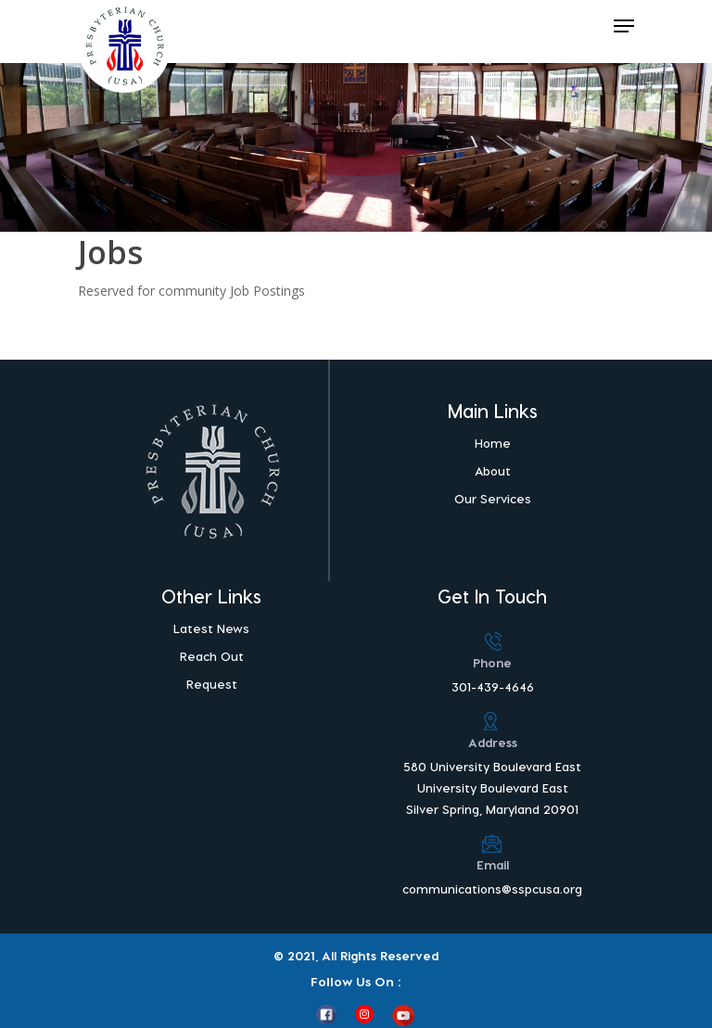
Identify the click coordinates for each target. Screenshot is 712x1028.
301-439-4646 (492, 686)
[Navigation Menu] (624, 26)
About (493, 470)
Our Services (492, 498)
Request (211, 684)
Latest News (211, 628)
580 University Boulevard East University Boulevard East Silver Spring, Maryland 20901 (492, 787)
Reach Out (212, 656)
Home (493, 443)
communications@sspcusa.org (492, 888)
